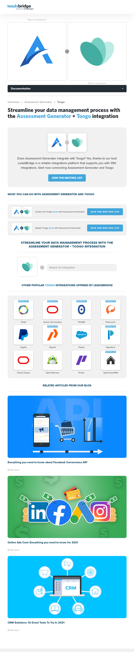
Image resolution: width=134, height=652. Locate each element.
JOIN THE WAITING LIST (67, 178)
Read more (13, 470)
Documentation (20, 89)
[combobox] (82, 267)
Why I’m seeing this (37, 20)
